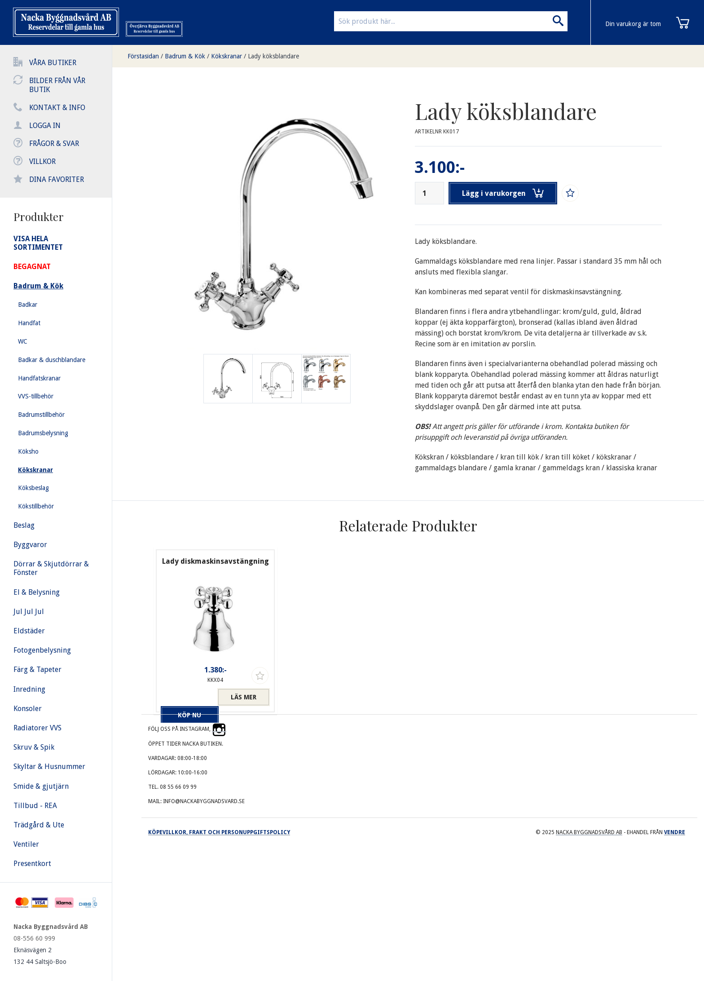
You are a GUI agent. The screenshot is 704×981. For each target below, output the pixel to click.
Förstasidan (143, 56)
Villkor (42, 161)
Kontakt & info (57, 107)
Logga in (45, 125)
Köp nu (186, 697)
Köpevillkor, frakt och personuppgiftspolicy (219, 832)
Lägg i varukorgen (504, 193)
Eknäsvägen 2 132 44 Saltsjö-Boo (39, 955)
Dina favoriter (56, 179)
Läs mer (243, 697)
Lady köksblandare (273, 56)
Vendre (674, 832)
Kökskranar (226, 56)
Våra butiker (52, 62)
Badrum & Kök (185, 56)
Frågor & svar (54, 143)
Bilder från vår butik (57, 85)
